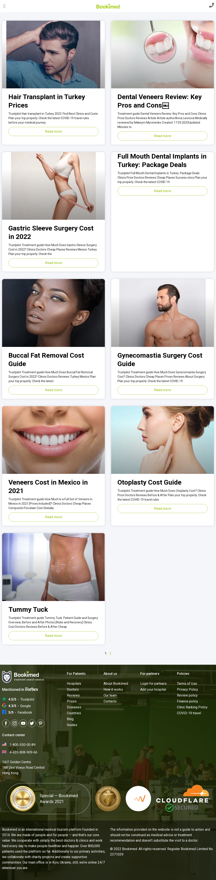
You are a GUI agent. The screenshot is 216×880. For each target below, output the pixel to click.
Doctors (73, 689)
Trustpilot (21, 699)
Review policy (187, 695)
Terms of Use (187, 684)
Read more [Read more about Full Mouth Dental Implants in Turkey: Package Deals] (162, 191)
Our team (110, 695)
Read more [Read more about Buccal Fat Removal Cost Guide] (53, 390)
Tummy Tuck (28, 609)
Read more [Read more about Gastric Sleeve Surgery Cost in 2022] (53, 263)
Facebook (20, 712)
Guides (72, 725)
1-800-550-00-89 (22, 745)
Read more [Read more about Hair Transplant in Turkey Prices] (53, 131)
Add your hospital (153, 689)
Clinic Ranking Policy (192, 707)
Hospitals (74, 684)
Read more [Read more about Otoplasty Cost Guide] (162, 509)
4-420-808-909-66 (23, 752)
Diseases (74, 707)
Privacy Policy (187, 689)
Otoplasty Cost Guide (149, 482)
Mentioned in (20, 689)
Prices (72, 701)
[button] (4, 6)
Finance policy (187, 701)
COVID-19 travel (189, 713)
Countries (74, 713)
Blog (70, 719)
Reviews (73, 695)
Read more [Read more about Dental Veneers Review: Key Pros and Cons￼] (162, 136)
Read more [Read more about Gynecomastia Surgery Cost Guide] (162, 390)
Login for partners (153, 684)
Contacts (110, 701)
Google (19, 706)
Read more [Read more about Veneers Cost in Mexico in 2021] (53, 517)
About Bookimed (116, 684)
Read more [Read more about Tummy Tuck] (53, 636)
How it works (113, 689)
